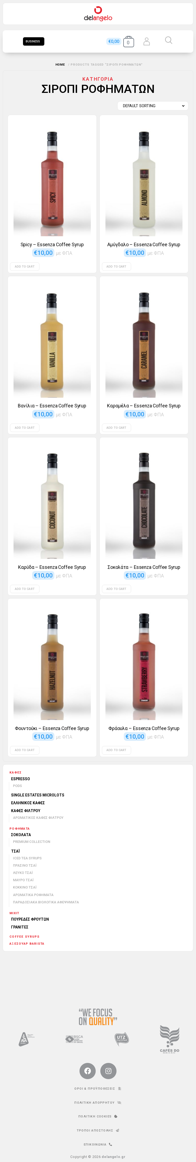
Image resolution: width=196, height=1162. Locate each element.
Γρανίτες (19, 927)
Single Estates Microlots (37, 795)
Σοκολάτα (21, 835)
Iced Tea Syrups (27, 858)
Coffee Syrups (24, 936)
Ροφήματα (19, 828)
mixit (14, 913)
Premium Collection (31, 842)
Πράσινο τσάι (24, 865)
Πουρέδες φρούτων (30, 919)
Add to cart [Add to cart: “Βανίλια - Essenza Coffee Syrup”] (25, 428)
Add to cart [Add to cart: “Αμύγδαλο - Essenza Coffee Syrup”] (116, 266)
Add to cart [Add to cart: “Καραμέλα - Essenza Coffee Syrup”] (116, 428)
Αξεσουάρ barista (26, 943)
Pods (17, 786)
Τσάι (15, 851)
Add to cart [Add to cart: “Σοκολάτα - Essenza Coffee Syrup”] (116, 589)
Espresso (20, 779)
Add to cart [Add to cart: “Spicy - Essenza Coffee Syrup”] (25, 266)
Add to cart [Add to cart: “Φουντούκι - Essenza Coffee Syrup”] (25, 750)
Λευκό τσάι (23, 873)
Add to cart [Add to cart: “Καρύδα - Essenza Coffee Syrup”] (25, 589)
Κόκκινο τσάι (24, 887)
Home (60, 64)
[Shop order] (151, 106)
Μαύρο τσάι (23, 880)
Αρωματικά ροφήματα (33, 895)
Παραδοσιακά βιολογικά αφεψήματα (46, 902)
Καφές (15, 772)
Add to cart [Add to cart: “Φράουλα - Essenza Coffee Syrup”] (116, 750)
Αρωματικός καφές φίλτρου (38, 818)
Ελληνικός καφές (28, 803)
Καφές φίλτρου (25, 811)
